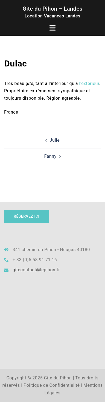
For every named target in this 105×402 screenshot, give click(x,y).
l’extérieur (89, 83)
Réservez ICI (26, 216)
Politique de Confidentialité (52, 385)
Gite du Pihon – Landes (52, 8)
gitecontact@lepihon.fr (36, 269)
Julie (55, 140)
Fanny (50, 156)
